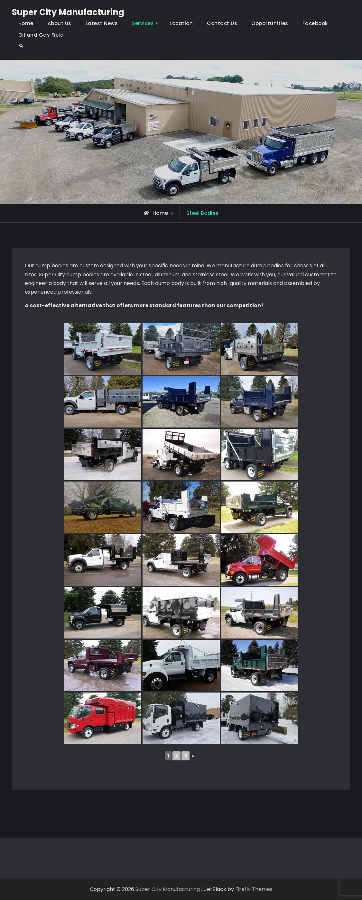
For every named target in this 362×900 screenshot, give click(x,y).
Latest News (102, 23)
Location (181, 23)
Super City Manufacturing (68, 12)
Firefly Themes (254, 889)
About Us (59, 23)
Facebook (315, 23)
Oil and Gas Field (41, 35)
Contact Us (222, 23)
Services (143, 23)
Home (25, 23)
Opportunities (269, 23)
